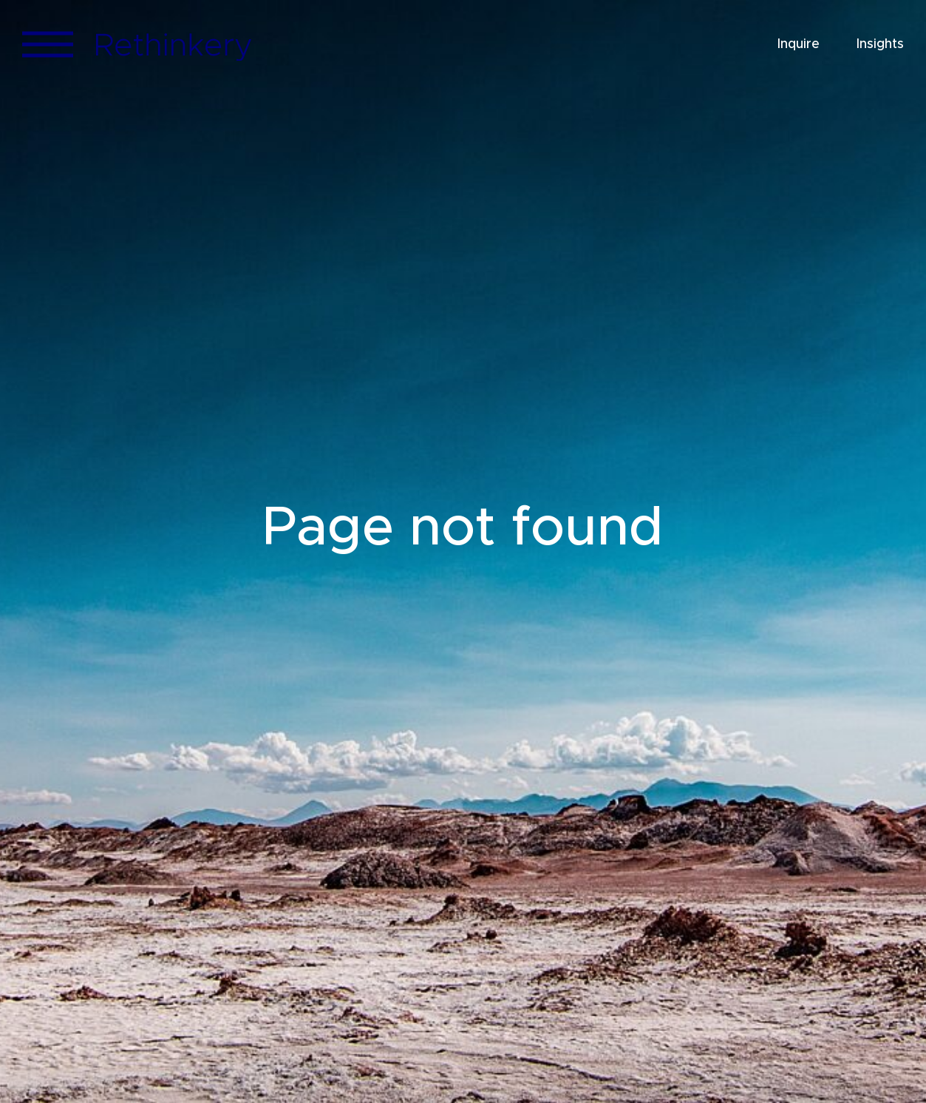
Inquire (798, 44)
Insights (880, 44)
